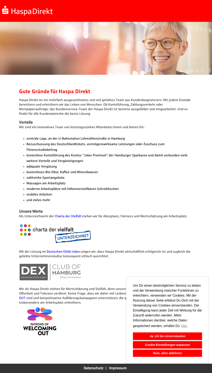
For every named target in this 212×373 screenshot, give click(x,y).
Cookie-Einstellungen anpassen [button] (167, 344)
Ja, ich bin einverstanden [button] (167, 336)
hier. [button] (184, 326)
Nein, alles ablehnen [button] (167, 353)
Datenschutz (93, 368)
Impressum (118, 368)
